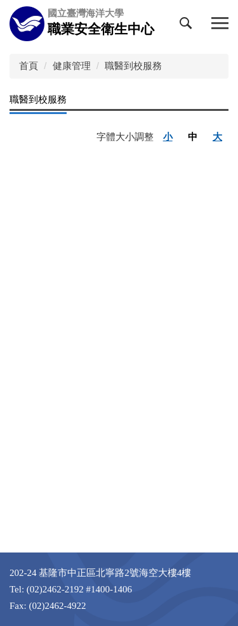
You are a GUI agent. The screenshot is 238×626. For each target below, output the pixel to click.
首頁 (28, 65)
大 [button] (217, 136)
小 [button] (168, 136)
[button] (188, 26)
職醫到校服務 (133, 65)
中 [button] (192, 136)
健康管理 (72, 65)
